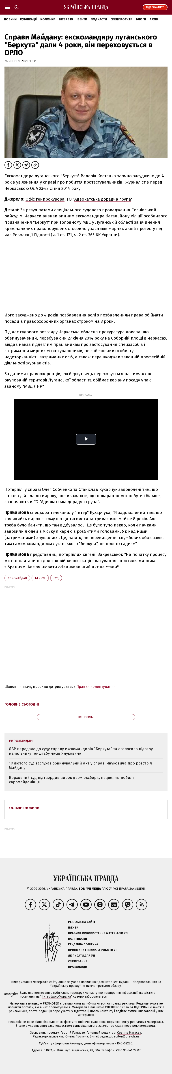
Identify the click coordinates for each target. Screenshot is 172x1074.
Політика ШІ (77, 938)
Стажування (78, 961)
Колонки (47, 19)
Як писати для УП (81, 955)
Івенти (82, 19)
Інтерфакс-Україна (56, 996)
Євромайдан (17, 578)
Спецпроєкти (121, 19)
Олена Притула (76, 1036)
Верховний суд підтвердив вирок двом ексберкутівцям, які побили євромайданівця (72, 779)
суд (56, 578)
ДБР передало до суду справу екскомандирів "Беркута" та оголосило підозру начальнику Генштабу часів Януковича (81, 751)
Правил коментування (96, 686)
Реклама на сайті (81, 922)
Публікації (28, 19)
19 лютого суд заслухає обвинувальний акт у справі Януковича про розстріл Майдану (80, 765)
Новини (10, 19)
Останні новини (24, 808)
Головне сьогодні (21, 704)
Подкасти (99, 19)
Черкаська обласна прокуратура (92, 331)
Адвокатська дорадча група (102, 199)
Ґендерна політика (83, 944)
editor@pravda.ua (126, 1036)
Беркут (40, 578)
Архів (154, 19)
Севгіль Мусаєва (129, 1033)
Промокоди (77, 966)
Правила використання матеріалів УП (98, 933)
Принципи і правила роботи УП (93, 950)
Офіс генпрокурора (45, 199)
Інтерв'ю (66, 19)
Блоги (141, 19)
